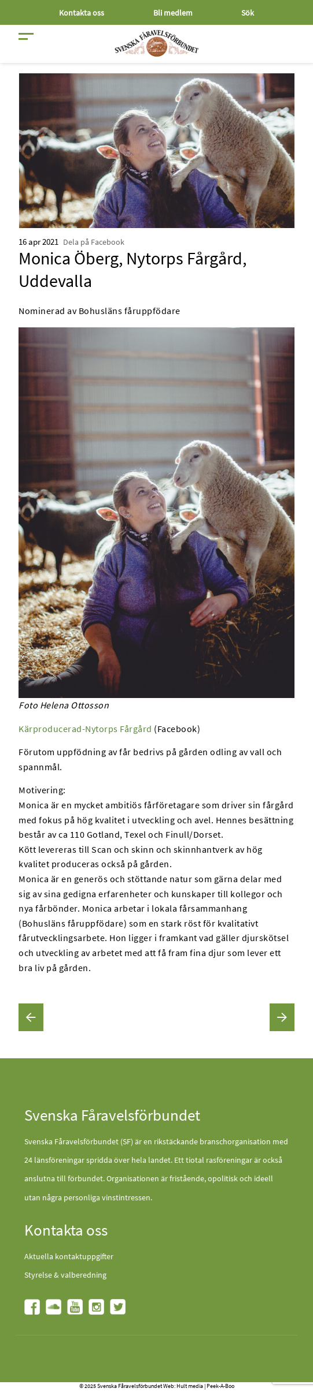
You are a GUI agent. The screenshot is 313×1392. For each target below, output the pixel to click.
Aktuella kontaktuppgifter (68, 1256)
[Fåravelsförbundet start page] (157, 43)
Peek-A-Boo (220, 1386)
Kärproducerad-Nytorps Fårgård (85, 728)
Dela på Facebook (93, 242)
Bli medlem (173, 13)
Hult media (189, 1386)
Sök (247, 13)
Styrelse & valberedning (65, 1275)
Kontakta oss (81, 13)
